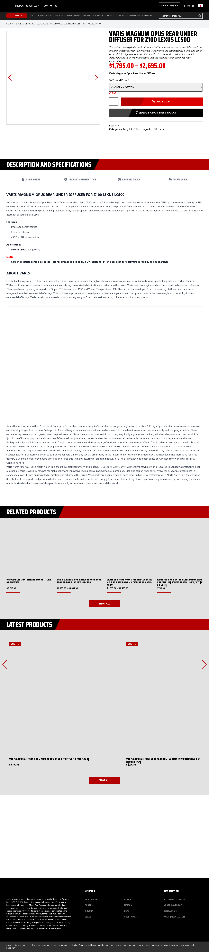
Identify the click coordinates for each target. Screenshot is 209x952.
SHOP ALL (104, 603)
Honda (128, 899)
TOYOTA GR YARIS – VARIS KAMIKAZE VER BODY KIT (50, 15)
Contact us (50, 5)
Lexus (88, 916)
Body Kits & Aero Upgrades (19, 24)
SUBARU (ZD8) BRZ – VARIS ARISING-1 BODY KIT (94, 15)
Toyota (89, 911)
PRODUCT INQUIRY (169, 6)
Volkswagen (131, 916)
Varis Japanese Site (174, 916)
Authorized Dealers (175, 899)
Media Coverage (172, 905)
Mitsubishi (91, 899)
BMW (126, 911)
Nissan (128, 905)
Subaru (89, 905)
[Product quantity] (113, 102)
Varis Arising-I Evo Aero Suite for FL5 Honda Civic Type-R (143, 15)
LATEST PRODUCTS (17, 15)
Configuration (119, 79)
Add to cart (162, 101)
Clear (112, 93)
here (21, 462)
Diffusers (37, 24)
